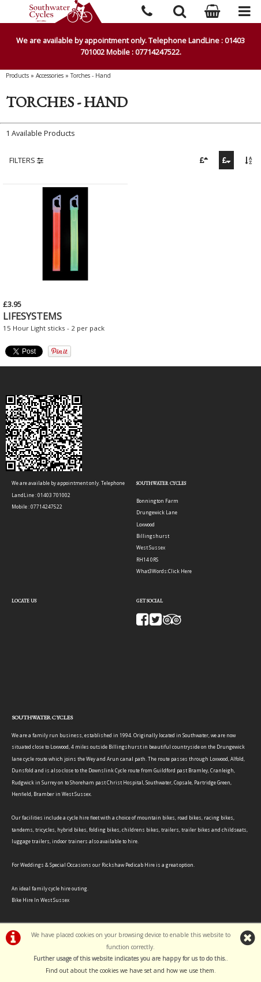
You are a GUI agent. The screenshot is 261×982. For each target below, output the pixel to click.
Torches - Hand (90, 75)
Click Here (180, 571)
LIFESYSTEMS (32, 316)
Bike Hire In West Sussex (40, 900)
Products (17, 75)
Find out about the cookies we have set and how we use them (130, 970)
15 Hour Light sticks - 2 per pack (54, 328)
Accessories (50, 75)
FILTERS (26, 160)
